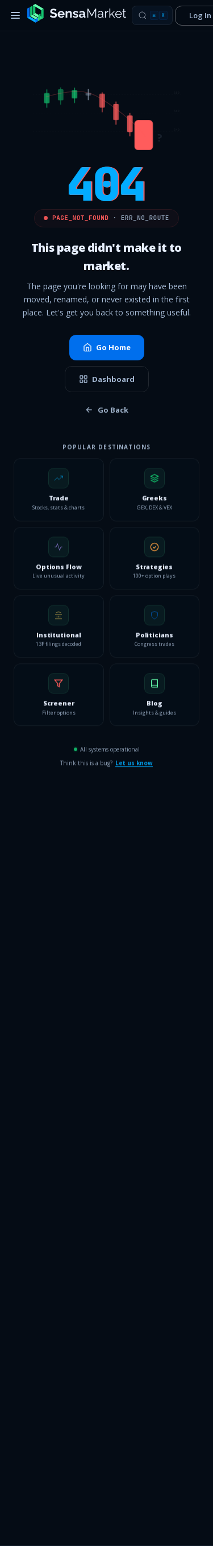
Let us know (134, 767)
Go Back (106, 411)
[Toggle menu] (15, 15)
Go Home (107, 348)
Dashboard (107, 380)
